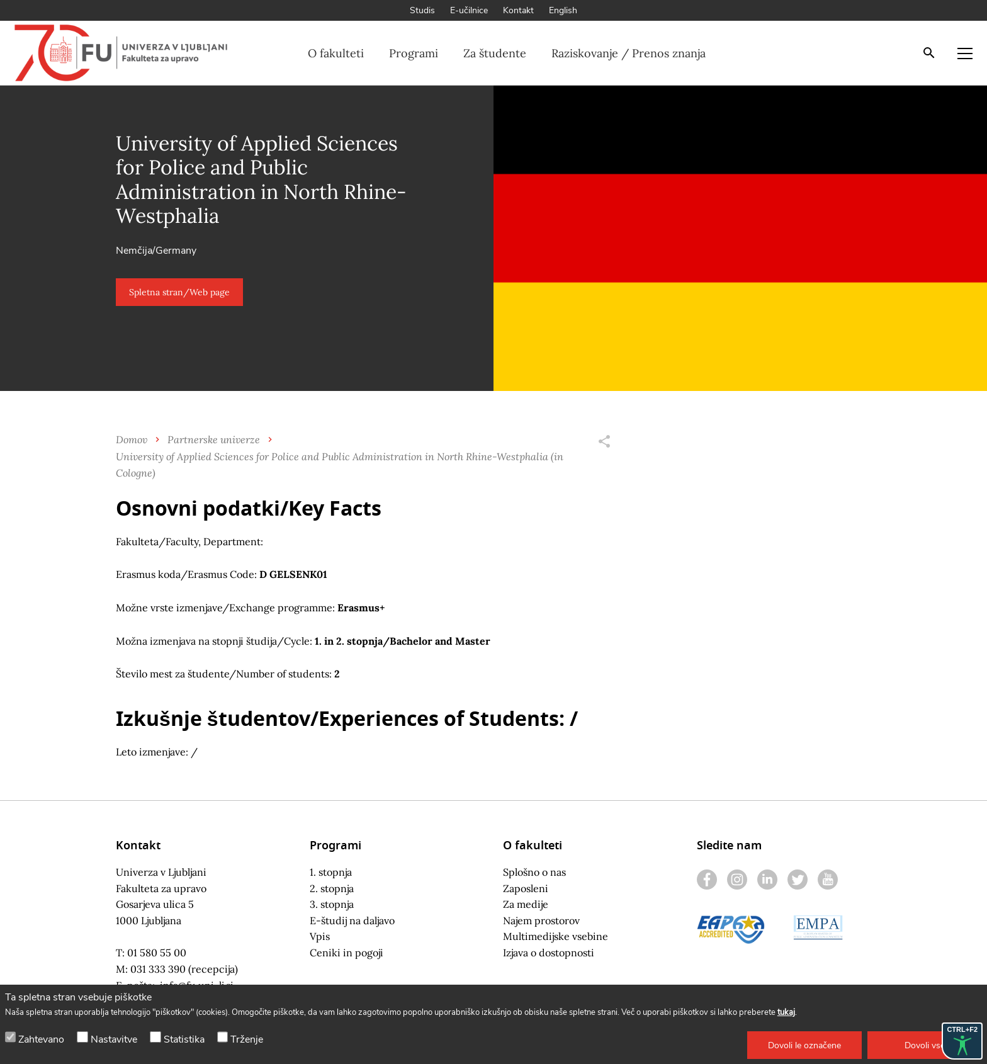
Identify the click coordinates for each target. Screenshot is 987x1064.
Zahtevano (41, 1039)
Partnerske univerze (213, 439)
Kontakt (518, 10)
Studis (422, 10)
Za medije (525, 904)
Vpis (320, 936)
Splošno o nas (534, 872)
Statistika (184, 1039)
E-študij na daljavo (352, 920)
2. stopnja (332, 888)
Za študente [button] (494, 53)
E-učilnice (469, 10)
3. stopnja (332, 904)
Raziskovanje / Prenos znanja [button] (628, 53)
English (563, 10)
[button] (804, 1045)
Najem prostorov (541, 920)
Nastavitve (114, 1039)
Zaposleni (525, 888)
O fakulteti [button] (336, 53)
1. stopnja (331, 872)
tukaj (786, 1012)
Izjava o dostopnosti (548, 952)
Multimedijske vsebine (555, 936)
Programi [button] (413, 53)
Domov (131, 439)
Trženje (246, 1039)
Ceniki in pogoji (346, 952)
